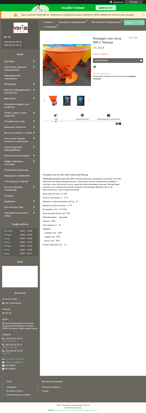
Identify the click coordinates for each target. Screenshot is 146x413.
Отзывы (45, 391)
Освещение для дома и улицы (16, 214)
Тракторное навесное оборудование (15, 68)
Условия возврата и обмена (18, 395)
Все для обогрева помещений (13, 188)
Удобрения (9, 201)
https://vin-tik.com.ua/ (15, 359)
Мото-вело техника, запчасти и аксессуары (16, 140)
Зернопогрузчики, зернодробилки (13, 148)
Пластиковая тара (13, 207)
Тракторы (9, 61)
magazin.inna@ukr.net (14, 362)
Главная (48, 22)
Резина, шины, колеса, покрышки (15, 114)
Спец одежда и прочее (16, 181)
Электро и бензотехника (16, 155)
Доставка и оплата (14, 391)
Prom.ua (86, 405)
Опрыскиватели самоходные (12, 77)
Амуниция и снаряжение (17, 175)
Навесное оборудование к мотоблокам (17, 91)
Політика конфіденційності (87, 410)
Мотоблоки (10, 84)
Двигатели (9, 98)
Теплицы (8, 195)
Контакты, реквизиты (51, 387)
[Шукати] (142, 22)
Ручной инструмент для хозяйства (16, 106)
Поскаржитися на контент (64, 410)
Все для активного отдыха (18, 132)
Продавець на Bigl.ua (73, 408)
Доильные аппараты (15, 127)
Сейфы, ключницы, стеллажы (13, 163)
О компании (50, 26)
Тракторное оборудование (72, 22)
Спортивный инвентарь (16, 170)
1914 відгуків (118, 2)
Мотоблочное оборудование (106, 22)
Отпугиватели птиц (14, 121)
